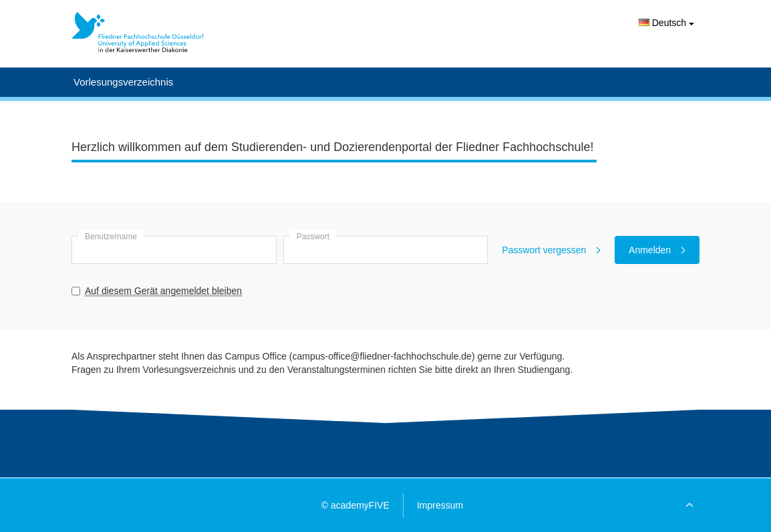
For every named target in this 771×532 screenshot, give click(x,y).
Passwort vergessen (551, 250)
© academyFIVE (355, 505)
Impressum (440, 505)
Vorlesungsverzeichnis (123, 82)
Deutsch (666, 22)
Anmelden (657, 250)
